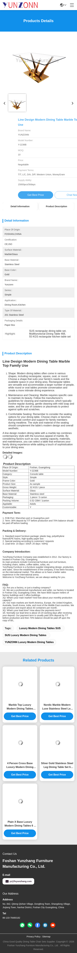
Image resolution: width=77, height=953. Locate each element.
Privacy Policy (33, 936)
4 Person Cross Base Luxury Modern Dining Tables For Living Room (19, 765)
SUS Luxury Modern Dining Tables (25, 635)
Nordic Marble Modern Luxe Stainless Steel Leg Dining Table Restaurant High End (57, 707)
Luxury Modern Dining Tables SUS (40, 628)
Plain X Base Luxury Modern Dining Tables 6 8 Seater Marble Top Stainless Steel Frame (20, 824)
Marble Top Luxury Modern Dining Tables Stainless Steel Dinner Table (20, 707)
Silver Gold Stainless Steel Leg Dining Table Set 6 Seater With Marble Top (57, 765)
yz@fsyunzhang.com (18, 881)
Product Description (56, 206)
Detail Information (19, 206)
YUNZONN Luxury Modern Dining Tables (29, 642)
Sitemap (46, 936)
